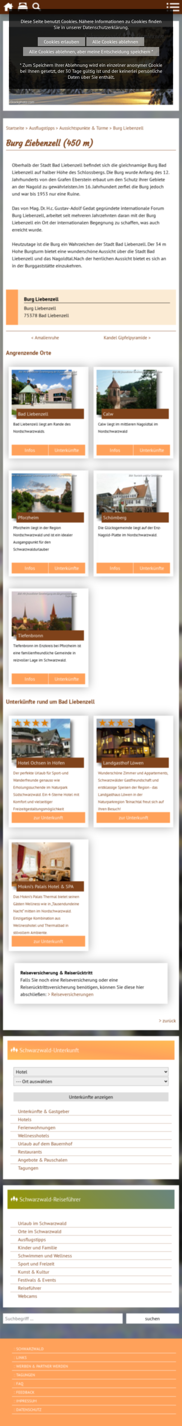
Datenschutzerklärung (105, 27)
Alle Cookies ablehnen (115, 42)
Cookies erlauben (61, 42)
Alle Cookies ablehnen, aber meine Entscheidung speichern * (91, 52)
